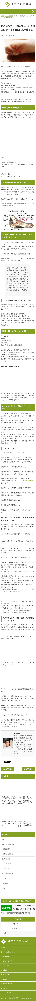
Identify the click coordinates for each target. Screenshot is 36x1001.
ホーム (4, 839)
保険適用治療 (6, 849)
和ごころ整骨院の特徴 (8, 844)
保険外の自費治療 (7, 854)
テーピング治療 (7, 864)
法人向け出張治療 (7, 873)
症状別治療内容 (9, 16)
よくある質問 (6, 878)
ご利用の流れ (6, 869)
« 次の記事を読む (7, 769)
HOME (2, 16)
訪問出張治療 (6, 859)
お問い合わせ (6, 888)
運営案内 (5, 883)
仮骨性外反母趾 (28, 480)
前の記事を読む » (28, 769)
